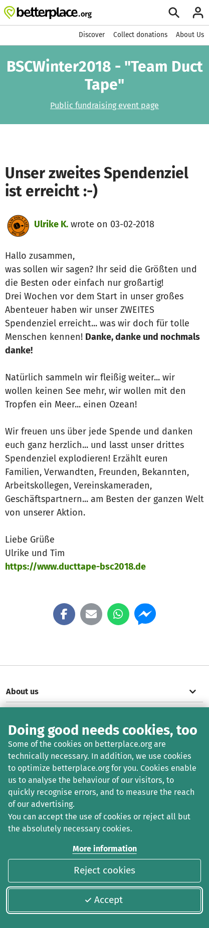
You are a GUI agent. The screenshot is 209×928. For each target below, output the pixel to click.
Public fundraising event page (104, 105)
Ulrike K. (51, 224)
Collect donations (140, 35)
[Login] (198, 13)
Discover (92, 35)
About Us (190, 35)
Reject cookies (104, 870)
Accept (103, 899)
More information (105, 848)
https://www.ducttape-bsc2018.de (75, 566)
